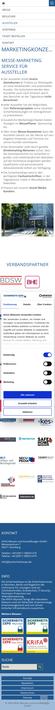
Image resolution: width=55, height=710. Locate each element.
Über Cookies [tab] (44, 304)
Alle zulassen (27, 394)
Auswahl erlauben (27, 403)
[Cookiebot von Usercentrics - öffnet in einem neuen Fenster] (39, 296)
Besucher (8, 16)
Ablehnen (27, 412)
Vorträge (9, 29)
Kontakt (8, 42)
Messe (6, 10)
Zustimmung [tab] (10, 304)
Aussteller (9, 23)
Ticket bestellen (13, 36)
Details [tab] (27, 304)
